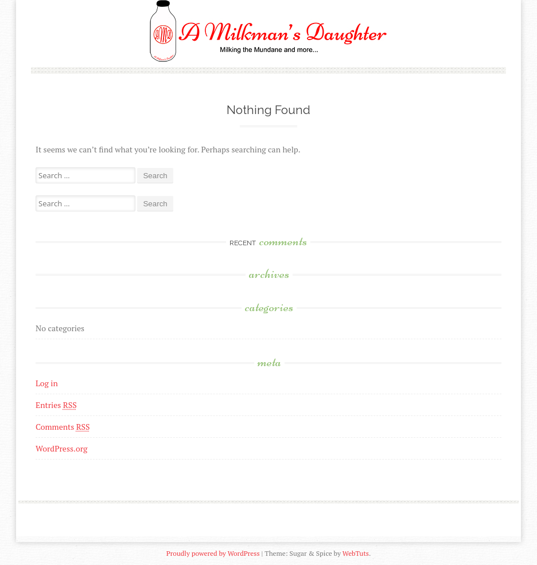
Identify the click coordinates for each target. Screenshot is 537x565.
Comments (63, 426)
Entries (56, 404)
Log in (47, 383)
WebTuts (356, 553)
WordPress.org (61, 448)
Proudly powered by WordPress (213, 553)
